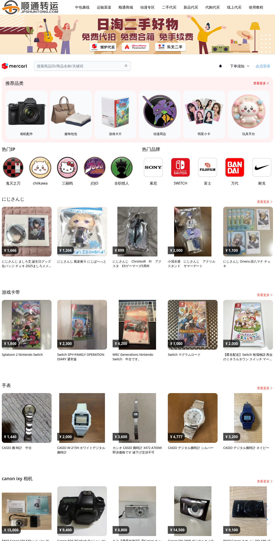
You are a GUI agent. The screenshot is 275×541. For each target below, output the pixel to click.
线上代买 (234, 7)
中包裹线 (82, 7)
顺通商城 (126, 7)
